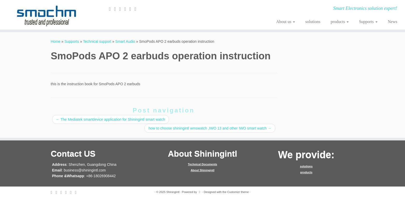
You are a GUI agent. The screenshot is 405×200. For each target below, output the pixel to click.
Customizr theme (238, 192)
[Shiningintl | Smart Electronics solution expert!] (46, 15)
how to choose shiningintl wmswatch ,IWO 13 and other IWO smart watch (209, 128)
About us (285, 21)
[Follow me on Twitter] (116, 9)
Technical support (97, 41)
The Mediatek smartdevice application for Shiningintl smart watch (110, 119)
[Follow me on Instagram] (132, 9)
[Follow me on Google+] (126, 9)
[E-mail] (111, 9)
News (392, 21)
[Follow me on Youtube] (137, 9)
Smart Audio (125, 41)
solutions (312, 21)
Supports (368, 21)
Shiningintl (173, 192)
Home (55, 41)
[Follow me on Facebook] (122, 9)
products (340, 21)
